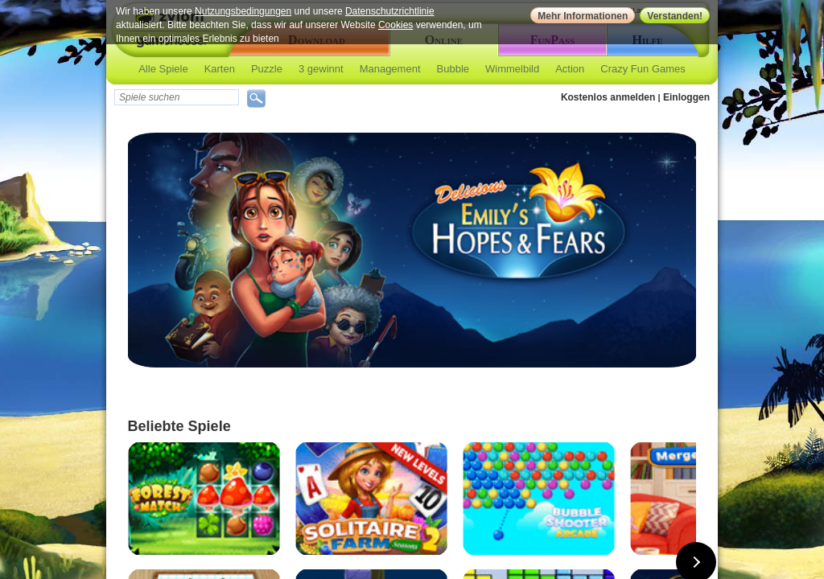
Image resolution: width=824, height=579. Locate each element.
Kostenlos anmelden (608, 97)
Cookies (395, 25)
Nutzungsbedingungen (243, 11)
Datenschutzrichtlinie (390, 11)
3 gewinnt (321, 69)
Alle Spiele (162, 69)
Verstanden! (674, 16)
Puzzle (266, 69)
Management (390, 69)
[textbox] (176, 97)
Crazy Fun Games (642, 69)
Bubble (453, 69)
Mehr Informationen (583, 16)
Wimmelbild (512, 69)
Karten (219, 69)
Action (569, 69)
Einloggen (686, 97)
